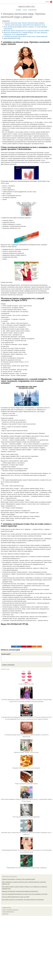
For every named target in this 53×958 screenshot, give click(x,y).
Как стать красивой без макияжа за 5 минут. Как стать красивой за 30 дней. (25, 894)
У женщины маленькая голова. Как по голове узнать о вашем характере (25, 36)
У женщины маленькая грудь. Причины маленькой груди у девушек (24, 23)
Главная (18, 9)
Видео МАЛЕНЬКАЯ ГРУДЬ (12, 38)
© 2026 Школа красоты (6, 907)
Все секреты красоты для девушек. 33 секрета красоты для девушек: (23, 899)
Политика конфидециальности (8, 911)
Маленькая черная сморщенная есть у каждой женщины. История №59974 (26, 30)
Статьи (25, 9)
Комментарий (6, 654)
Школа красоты (26, 6)
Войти (47, 1)
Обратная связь (5, 913)
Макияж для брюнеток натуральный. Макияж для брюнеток (20, 891)
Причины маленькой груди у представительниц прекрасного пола (25, 25)
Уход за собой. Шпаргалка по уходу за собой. (15, 897)
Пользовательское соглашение (12, 909)
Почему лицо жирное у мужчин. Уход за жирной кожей (18, 879)
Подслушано (32, 9)
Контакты (4, 909)
